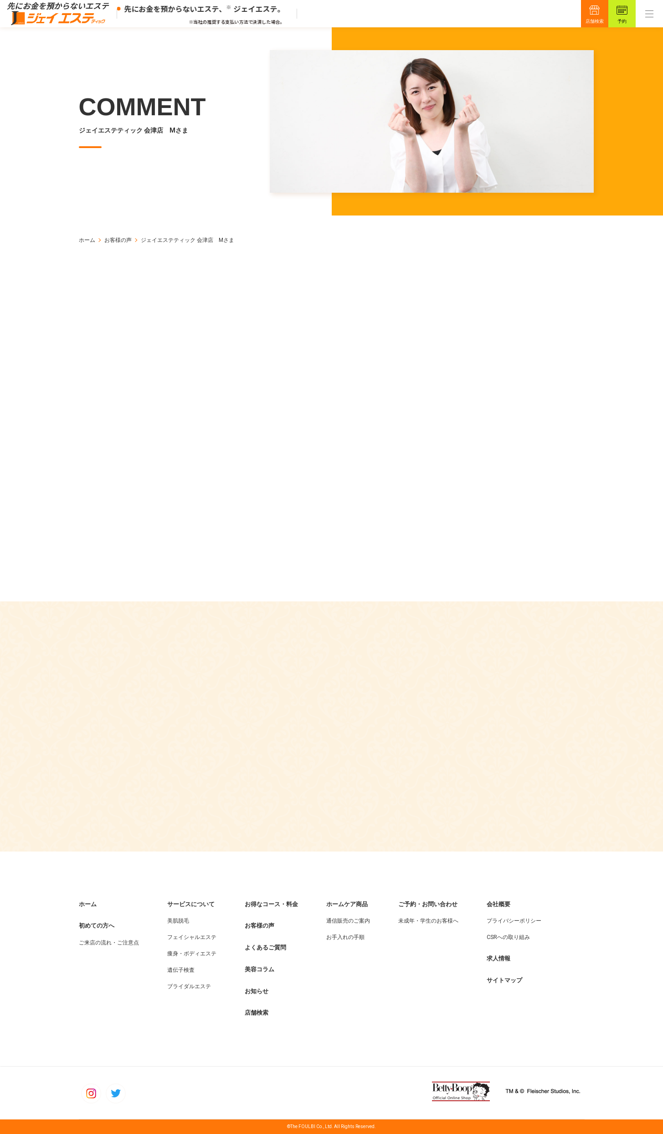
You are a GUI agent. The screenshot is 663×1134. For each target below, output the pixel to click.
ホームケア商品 (347, 904)
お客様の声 (118, 240)
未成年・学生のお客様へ (428, 921)
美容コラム (259, 969)
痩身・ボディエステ (191, 954)
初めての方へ (96, 926)
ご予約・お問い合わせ (427, 904)
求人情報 (498, 958)
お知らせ (256, 991)
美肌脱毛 (178, 921)
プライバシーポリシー (514, 921)
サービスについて (191, 904)
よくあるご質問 (265, 947)
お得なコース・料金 (271, 904)
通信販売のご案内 (348, 921)
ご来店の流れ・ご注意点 (109, 943)
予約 (622, 21)
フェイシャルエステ (191, 937)
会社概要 (498, 904)
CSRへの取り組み (508, 937)
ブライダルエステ (189, 987)
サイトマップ (504, 980)
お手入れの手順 (345, 937)
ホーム (87, 240)
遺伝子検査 (181, 970)
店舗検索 (595, 21)
